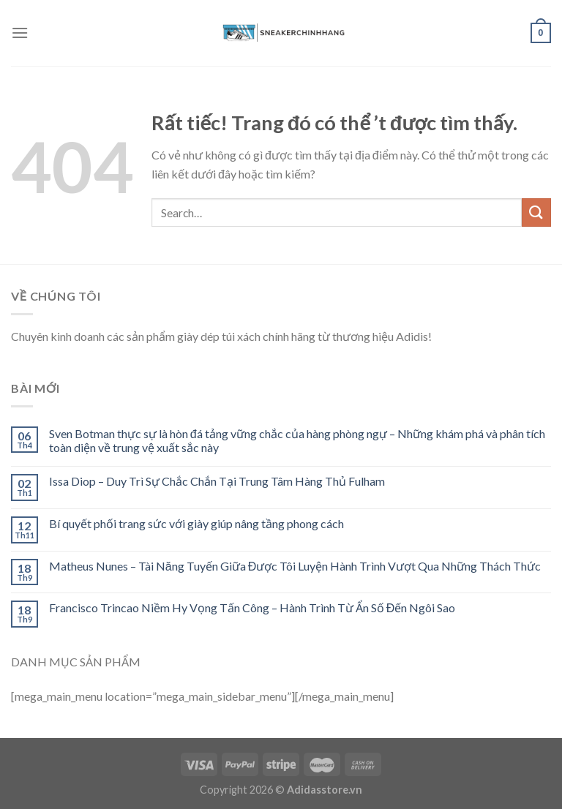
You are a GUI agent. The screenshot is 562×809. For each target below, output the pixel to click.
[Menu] (20, 32)
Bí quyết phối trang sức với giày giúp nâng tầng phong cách (196, 523)
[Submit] (536, 212)
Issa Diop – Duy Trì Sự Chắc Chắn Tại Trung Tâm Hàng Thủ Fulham (217, 481)
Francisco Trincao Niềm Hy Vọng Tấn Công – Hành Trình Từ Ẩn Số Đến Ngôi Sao (252, 607)
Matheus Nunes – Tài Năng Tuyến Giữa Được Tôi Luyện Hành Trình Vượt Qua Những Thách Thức (295, 566)
